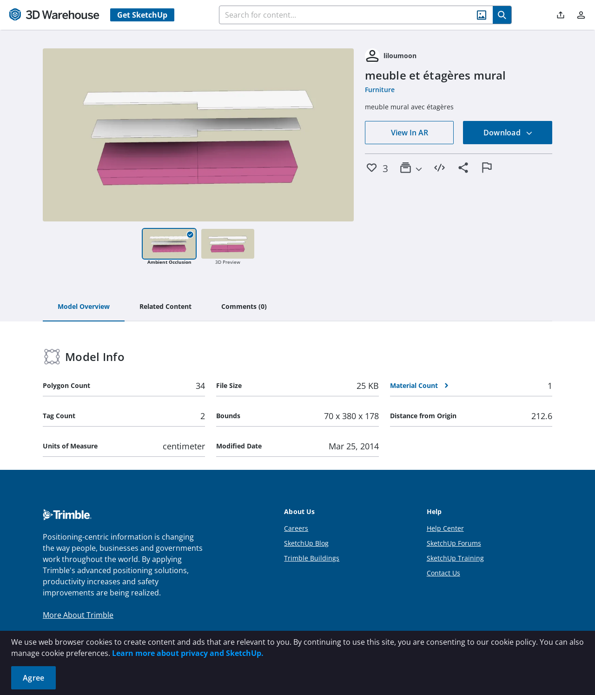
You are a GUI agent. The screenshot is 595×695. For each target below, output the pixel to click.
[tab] (84, 307)
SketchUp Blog (306, 543)
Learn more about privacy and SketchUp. (188, 653)
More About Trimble (78, 615)
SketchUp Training (455, 558)
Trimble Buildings (311, 558)
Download (508, 132)
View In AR (409, 132)
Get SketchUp (142, 15)
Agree (33, 678)
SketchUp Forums (454, 543)
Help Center (445, 528)
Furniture (380, 89)
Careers (296, 528)
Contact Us (443, 572)
